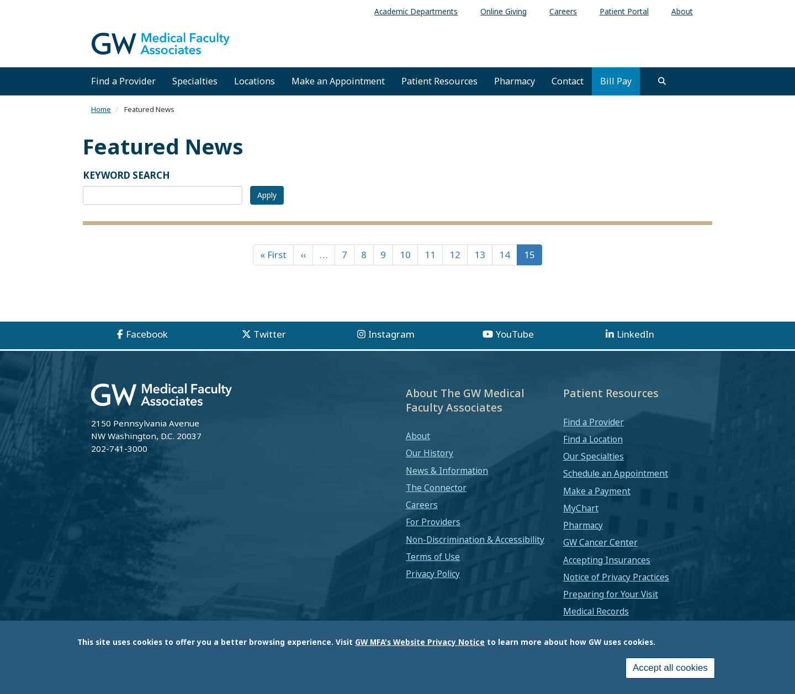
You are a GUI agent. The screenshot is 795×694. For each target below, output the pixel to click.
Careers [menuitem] (563, 11)
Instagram (391, 334)
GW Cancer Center (600, 542)
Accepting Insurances (606, 559)
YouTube (515, 334)
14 (504, 254)
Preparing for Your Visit (610, 594)
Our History (429, 452)
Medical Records (596, 611)
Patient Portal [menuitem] (624, 11)
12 (454, 254)
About (418, 435)
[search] (662, 81)
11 (430, 254)
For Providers (433, 521)
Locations (254, 81)
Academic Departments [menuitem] (416, 11)
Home (101, 109)
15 (529, 254)
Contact (568, 81)
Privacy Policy (433, 573)
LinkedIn (635, 334)
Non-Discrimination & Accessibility (475, 539)
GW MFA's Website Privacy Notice (420, 642)
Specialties (195, 81)
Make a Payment (596, 491)
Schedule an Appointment (615, 473)
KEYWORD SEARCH (126, 175)
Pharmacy (514, 81)
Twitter (269, 334)
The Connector (436, 487)
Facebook (147, 334)
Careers (422, 504)
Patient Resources (439, 81)
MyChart (580, 508)
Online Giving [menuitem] (503, 11)
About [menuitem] (682, 11)
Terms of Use (433, 556)
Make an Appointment (338, 81)
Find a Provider (123, 81)
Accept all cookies (670, 668)
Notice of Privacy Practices (616, 577)
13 (479, 254)
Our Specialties (593, 456)
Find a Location (593, 439)
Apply (267, 195)
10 (405, 254)
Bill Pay (616, 81)
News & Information (447, 470)
